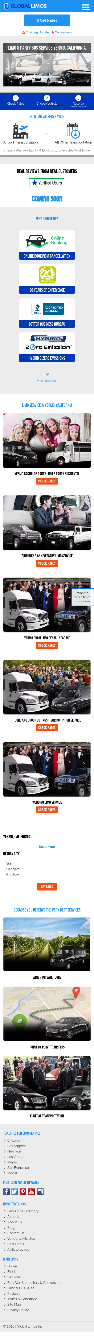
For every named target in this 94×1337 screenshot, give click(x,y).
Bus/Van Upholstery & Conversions (34, 1283)
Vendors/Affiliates (21, 1239)
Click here (82, 601)
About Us (14, 1222)
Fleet (11, 1272)
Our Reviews (61, 32)
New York (14, 1151)
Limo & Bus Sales (20, 1288)
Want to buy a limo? (82, 597)
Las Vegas (15, 1157)
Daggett (12, 869)
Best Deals (15, 1244)
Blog (11, 1228)
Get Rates (47, 20)
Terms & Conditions (22, 1299)
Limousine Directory (22, 1211)
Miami (12, 1162)
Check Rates (47, 481)
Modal (12, 1173)
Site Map (14, 1305)
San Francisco (18, 1168)
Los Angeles (16, 1146)
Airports (13, 1217)
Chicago (13, 1140)
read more (47, 847)
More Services (47, 378)
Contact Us (16, 1233)
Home (12, 1266)
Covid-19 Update (35, 32)
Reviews (13, 1294)
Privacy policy (18, 1310)
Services (14, 1277)
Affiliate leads (18, 1249)
